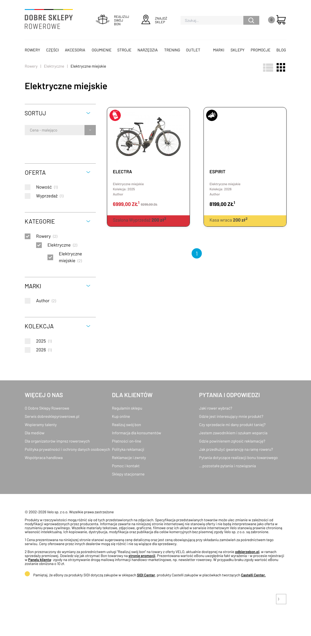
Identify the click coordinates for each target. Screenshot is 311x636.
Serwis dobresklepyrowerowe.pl (52, 416)
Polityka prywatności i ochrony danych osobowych (67, 449)
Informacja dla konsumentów (136, 432)
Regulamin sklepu (127, 408)
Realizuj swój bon (126, 424)
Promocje (261, 49)
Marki (218, 49)
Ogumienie (101, 49)
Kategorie (40, 221)
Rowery (32, 49)
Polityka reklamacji (128, 449)
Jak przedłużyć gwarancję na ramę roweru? (236, 449)
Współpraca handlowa (44, 457)
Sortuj (35, 112)
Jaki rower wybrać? (215, 408)
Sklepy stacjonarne (128, 474)
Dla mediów (34, 432)
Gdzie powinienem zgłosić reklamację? (232, 441)
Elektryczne (54, 66)
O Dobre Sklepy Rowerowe (47, 408)
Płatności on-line (126, 441)
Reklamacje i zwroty (129, 457)
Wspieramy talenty (41, 424)
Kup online (121, 416)
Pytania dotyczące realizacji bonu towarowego (238, 457)
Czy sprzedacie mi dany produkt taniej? (232, 424)
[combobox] (30, 130)
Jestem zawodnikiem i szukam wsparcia (233, 432)
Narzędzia (148, 49)
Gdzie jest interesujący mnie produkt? (231, 416)
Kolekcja (39, 326)
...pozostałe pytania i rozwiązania (227, 465)
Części (52, 49)
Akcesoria (75, 49)
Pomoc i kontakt (126, 465)
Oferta (35, 172)
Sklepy (237, 49)
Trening (172, 49)
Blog (281, 49)
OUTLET (193, 49)
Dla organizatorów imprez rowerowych (57, 441)
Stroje (124, 49)
